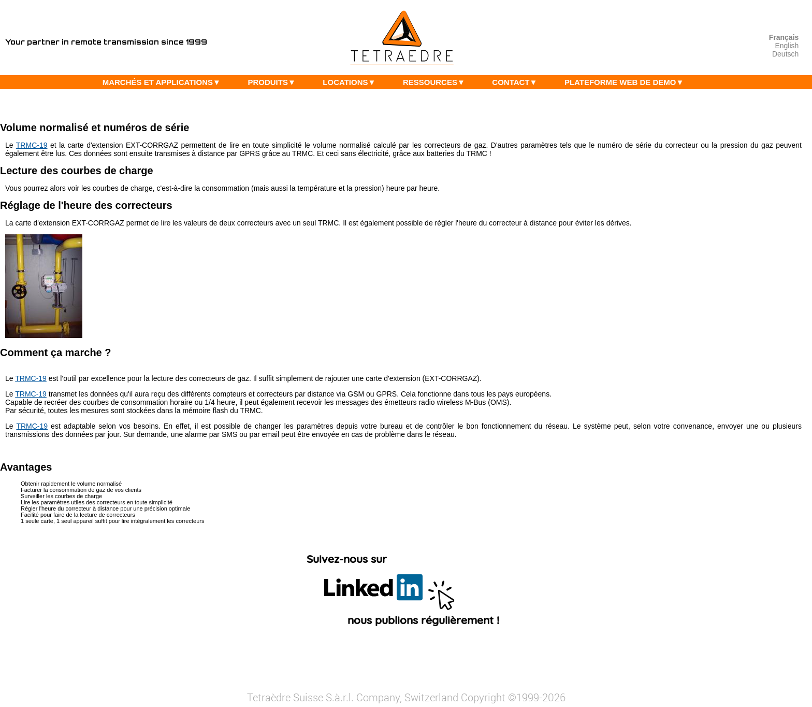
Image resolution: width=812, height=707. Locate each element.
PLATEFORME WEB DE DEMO (626, 82)
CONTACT (517, 82)
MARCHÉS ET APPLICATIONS (164, 82)
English (787, 45)
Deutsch (785, 54)
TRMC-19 (32, 145)
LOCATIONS (352, 82)
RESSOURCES (436, 82)
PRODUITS (274, 82)
